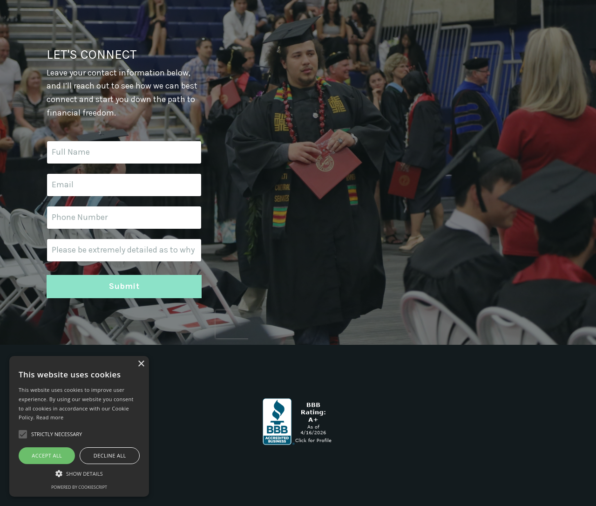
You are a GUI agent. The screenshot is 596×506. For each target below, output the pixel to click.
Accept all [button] (47, 455)
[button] (79, 473)
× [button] (140, 364)
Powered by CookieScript (79, 487)
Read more (50, 417)
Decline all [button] (110, 455)
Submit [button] (124, 286)
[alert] (79, 426)
